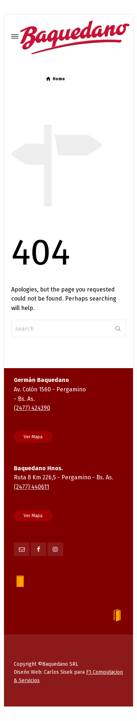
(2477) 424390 (32, 407)
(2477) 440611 (31, 486)
